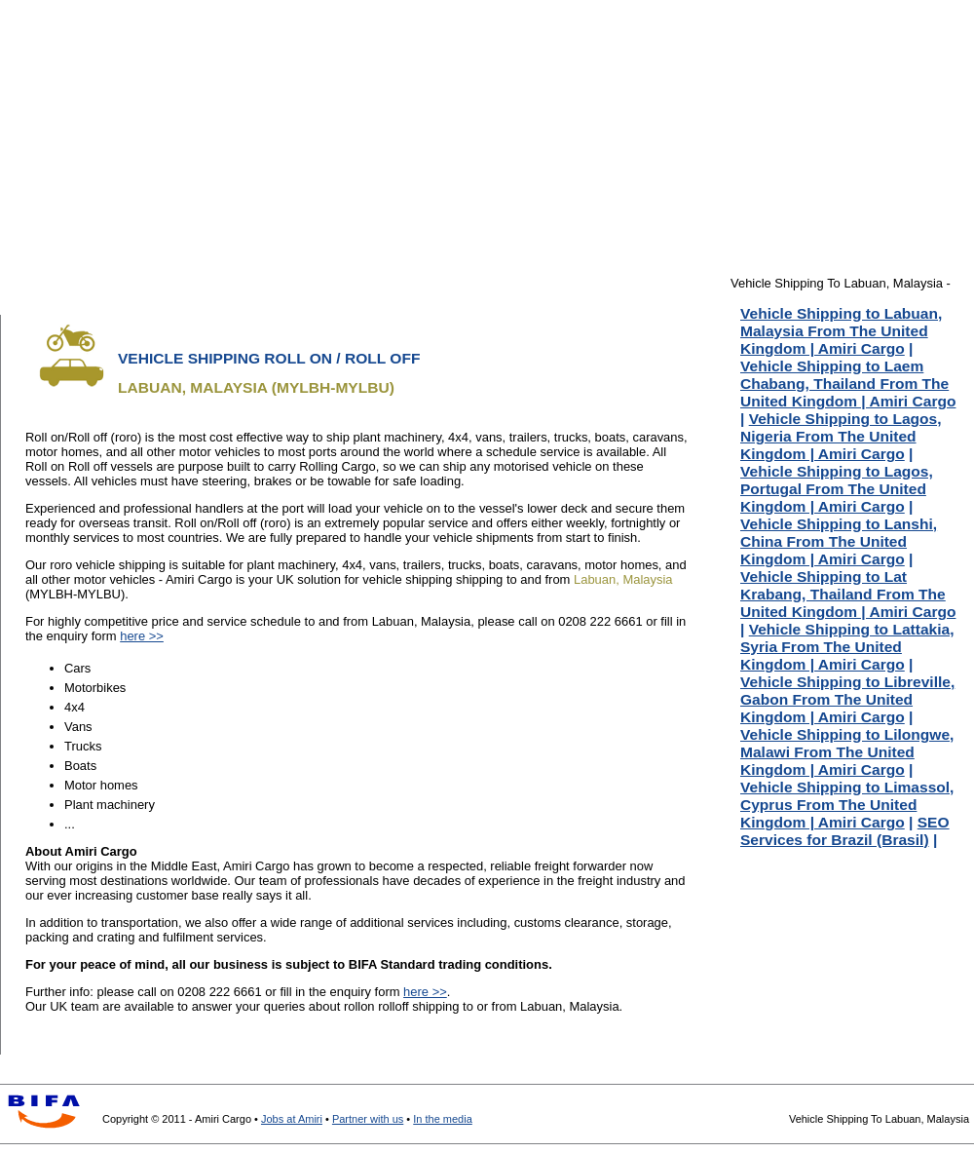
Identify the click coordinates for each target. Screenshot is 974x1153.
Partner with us (367, 1119)
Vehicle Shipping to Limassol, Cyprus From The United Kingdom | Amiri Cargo (847, 804)
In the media (442, 1119)
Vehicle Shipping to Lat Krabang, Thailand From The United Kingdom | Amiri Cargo (847, 594)
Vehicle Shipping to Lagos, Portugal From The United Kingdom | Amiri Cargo (836, 489)
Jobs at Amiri (291, 1119)
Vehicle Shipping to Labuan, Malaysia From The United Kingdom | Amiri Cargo (841, 331)
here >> (142, 636)
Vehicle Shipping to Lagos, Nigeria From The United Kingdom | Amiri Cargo (841, 436)
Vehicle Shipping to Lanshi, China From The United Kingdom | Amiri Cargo (838, 541)
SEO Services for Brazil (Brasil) (845, 831)
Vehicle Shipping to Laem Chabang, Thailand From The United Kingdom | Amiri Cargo (847, 383)
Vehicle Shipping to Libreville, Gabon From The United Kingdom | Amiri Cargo (847, 699)
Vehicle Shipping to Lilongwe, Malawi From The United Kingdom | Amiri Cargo (847, 752)
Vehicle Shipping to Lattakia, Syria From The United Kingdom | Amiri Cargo (847, 647)
